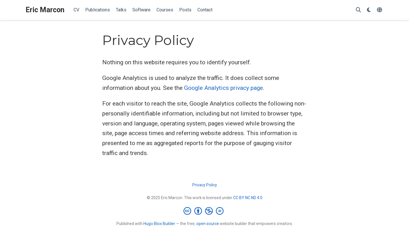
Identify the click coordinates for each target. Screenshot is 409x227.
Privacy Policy (204, 185)
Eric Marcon (45, 10)
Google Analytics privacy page (223, 87)
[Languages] (380, 10)
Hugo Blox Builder (159, 223)
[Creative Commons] (204, 210)
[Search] (358, 10)
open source (207, 223)
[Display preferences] (369, 10)
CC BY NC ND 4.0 (247, 197)
